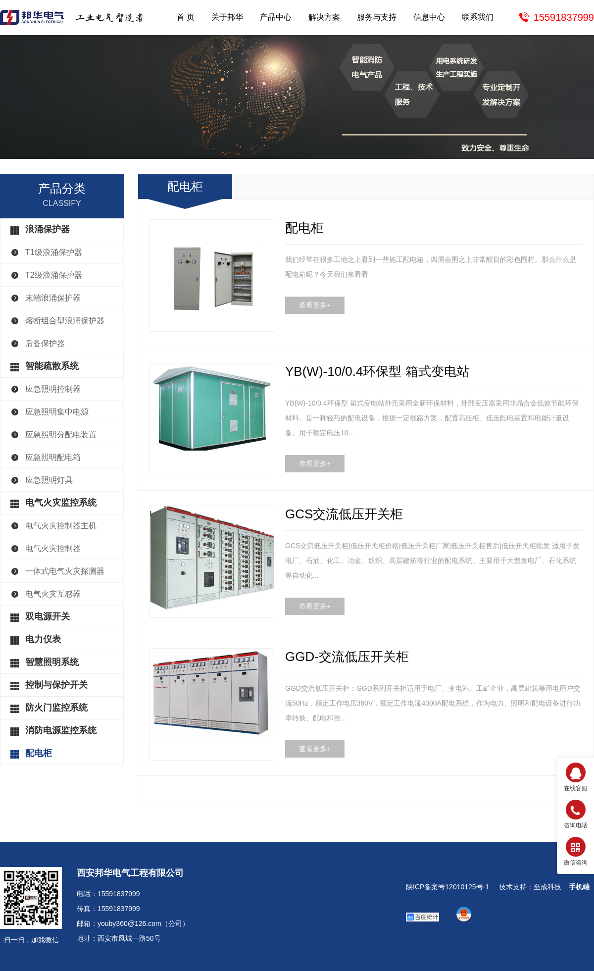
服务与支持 (376, 17)
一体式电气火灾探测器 (64, 571)
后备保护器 (45, 343)
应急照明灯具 (49, 480)
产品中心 (276, 17)
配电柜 (38, 753)
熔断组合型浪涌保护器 (64, 320)
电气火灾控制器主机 (61, 525)
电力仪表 (43, 639)
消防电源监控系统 (61, 730)
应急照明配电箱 (53, 457)
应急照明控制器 (53, 389)
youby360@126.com (129, 923)
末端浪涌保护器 (53, 298)
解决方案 (324, 17)
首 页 (186, 17)
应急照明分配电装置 (61, 434)
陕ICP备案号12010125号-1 (447, 887)
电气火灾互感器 (53, 594)
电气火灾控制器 (53, 548)
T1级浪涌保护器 (53, 252)
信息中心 (429, 17)
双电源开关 (47, 616)
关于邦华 (227, 17)
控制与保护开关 (56, 685)
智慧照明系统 (52, 662)
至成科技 (547, 887)
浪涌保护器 (47, 229)
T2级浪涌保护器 (53, 275)
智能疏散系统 (52, 366)
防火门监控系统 (56, 708)
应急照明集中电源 (57, 412)
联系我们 (478, 17)
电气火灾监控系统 (61, 503)
